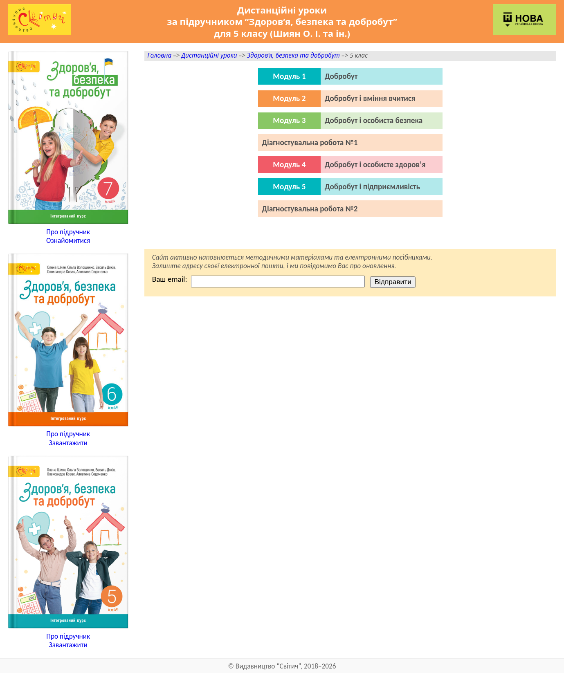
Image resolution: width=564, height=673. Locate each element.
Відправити (392, 282)
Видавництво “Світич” (268, 666)
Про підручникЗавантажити (68, 438)
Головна (159, 55)
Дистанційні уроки (209, 55)
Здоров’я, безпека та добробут (293, 55)
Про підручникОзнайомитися (68, 236)
